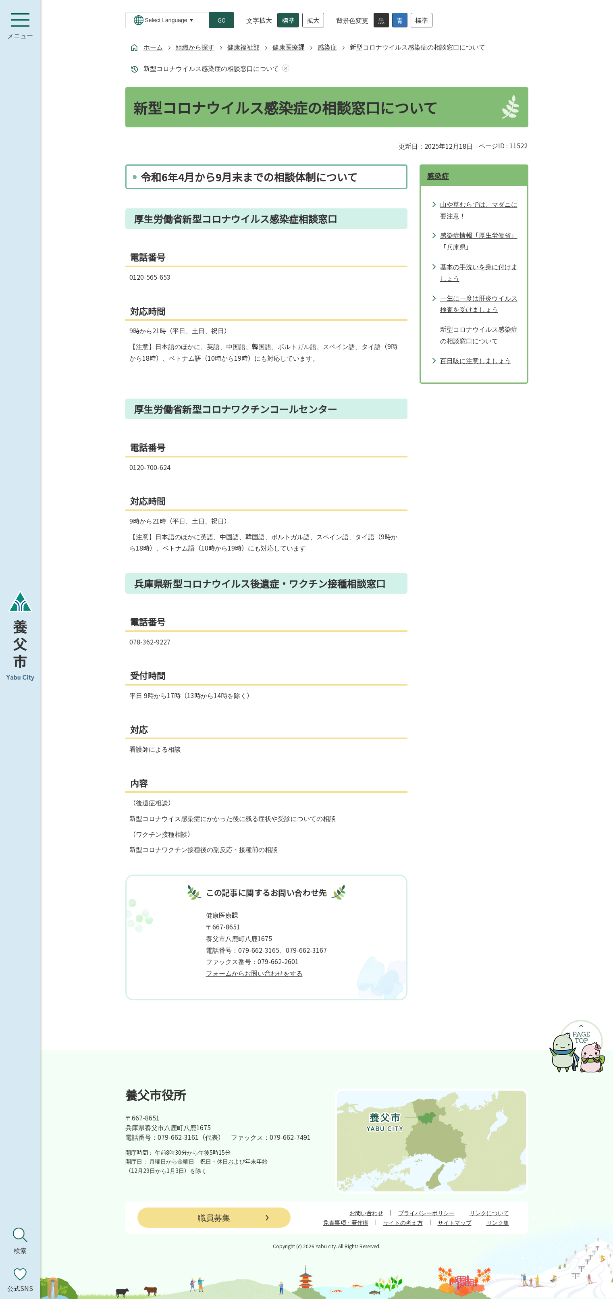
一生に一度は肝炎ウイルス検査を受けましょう (478, 303)
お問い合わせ (366, 1213)
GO (222, 20)
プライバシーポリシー (426, 1213)
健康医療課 (288, 47)
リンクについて (489, 1213)
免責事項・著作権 (345, 1222)
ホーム (153, 47)
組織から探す (195, 47)
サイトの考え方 (403, 1222)
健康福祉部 (243, 47)
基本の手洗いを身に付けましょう (478, 272)
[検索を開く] (20, 1241)
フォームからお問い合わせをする (254, 973)
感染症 (327, 47)
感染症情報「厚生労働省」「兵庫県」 (478, 240)
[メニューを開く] (20, 26)
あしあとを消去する (284, 68)
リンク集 (497, 1222)
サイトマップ (455, 1222)
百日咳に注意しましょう (475, 360)
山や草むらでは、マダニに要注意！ (478, 209)
